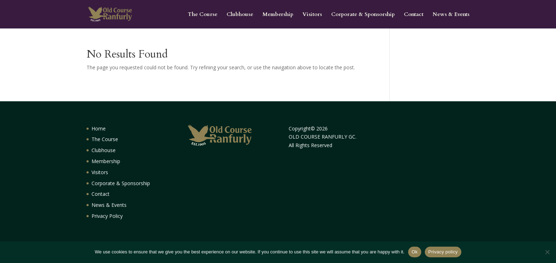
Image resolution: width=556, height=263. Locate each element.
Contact (413, 15)
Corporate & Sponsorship (363, 15)
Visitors (312, 15)
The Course (202, 15)
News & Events (451, 15)
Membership (277, 15)
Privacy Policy (107, 216)
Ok (415, 251)
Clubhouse (240, 15)
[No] (547, 252)
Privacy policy (443, 251)
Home (98, 128)
